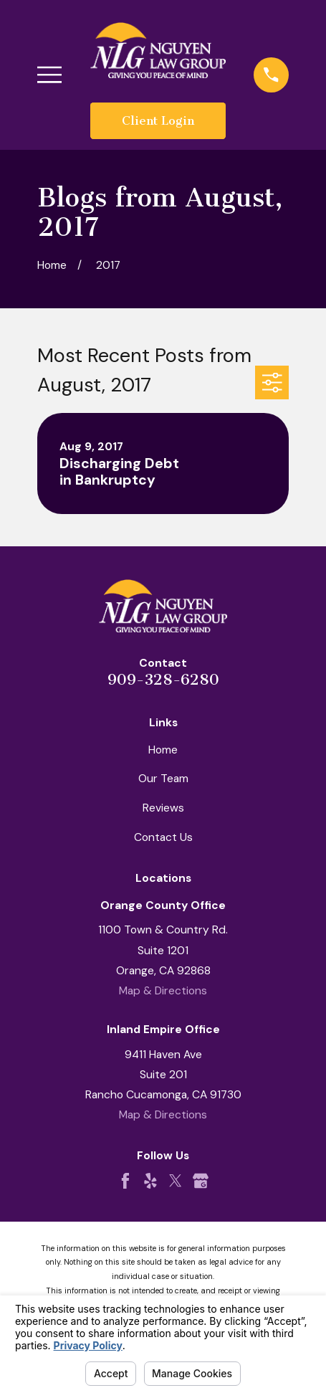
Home (163, 749)
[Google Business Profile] (200, 1181)
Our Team (163, 778)
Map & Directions (163, 990)
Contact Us (163, 837)
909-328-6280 (163, 679)
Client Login (158, 120)
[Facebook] (125, 1181)
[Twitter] (175, 1181)
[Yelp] (150, 1181)
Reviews (163, 807)
